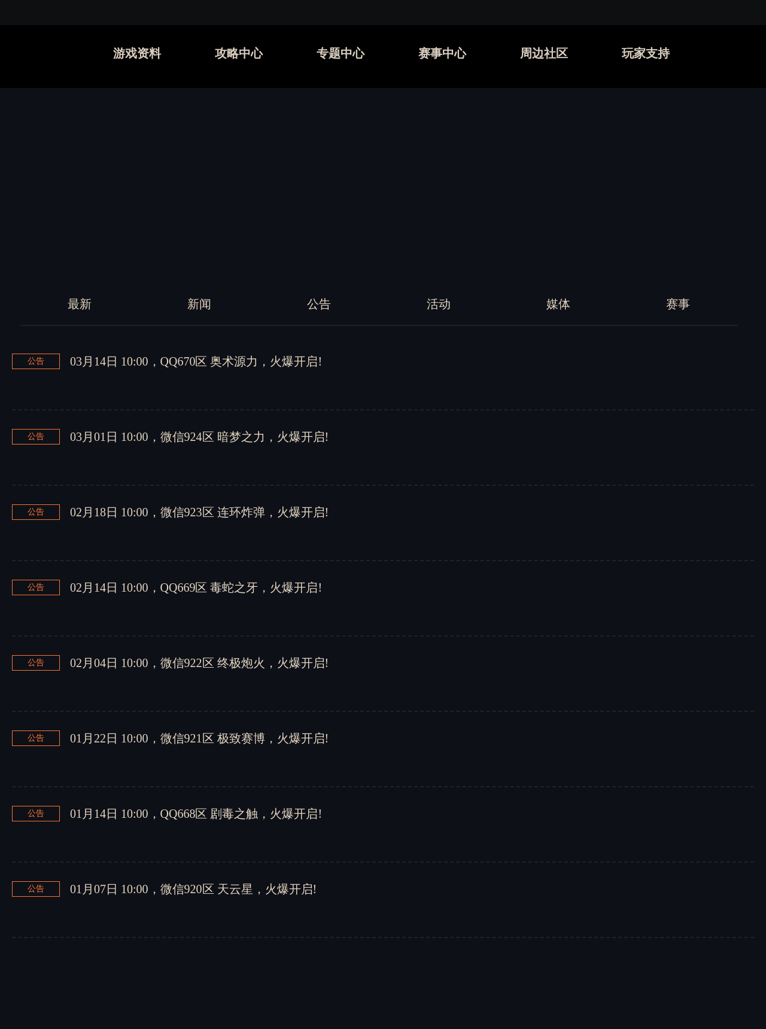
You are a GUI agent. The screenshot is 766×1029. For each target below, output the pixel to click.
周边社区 (544, 53)
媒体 (558, 303)
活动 (439, 303)
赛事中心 (442, 53)
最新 (80, 303)
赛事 (678, 303)
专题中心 (340, 53)
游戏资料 (137, 53)
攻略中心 (239, 53)
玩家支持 (646, 53)
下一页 (467, 978)
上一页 (359, 978)
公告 (319, 303)
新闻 (199, 303)
